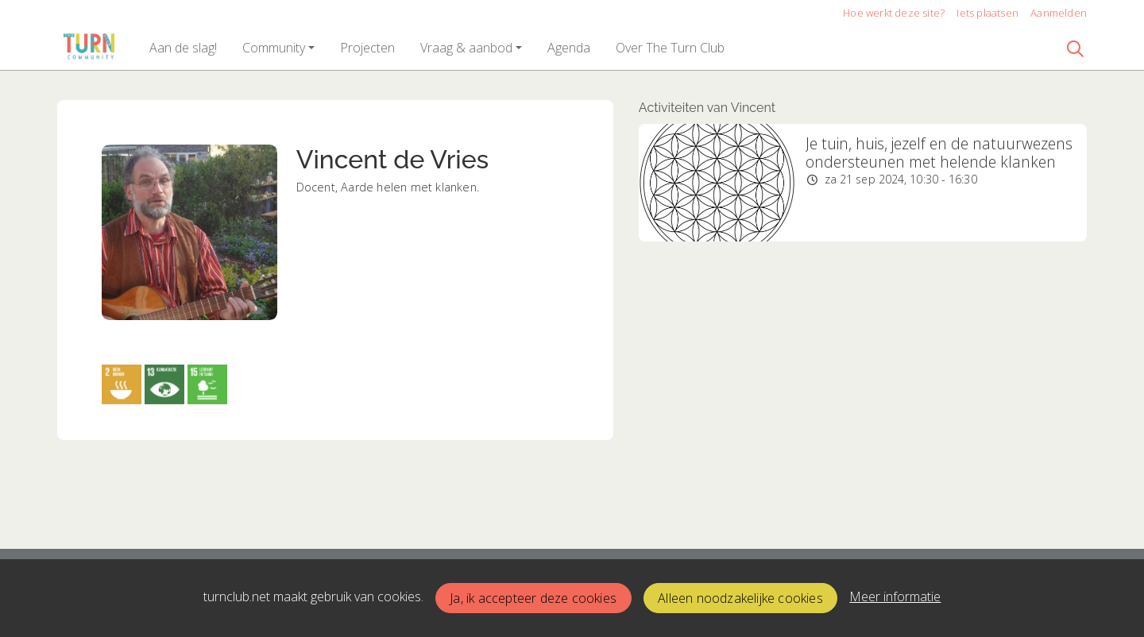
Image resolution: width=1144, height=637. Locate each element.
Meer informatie (895, 596)
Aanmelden (1058, 13)
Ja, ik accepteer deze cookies (533, 598)
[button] (183, 48)
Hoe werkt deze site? (894, 13)
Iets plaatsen (987, 13)
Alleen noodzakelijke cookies (740, 598)
